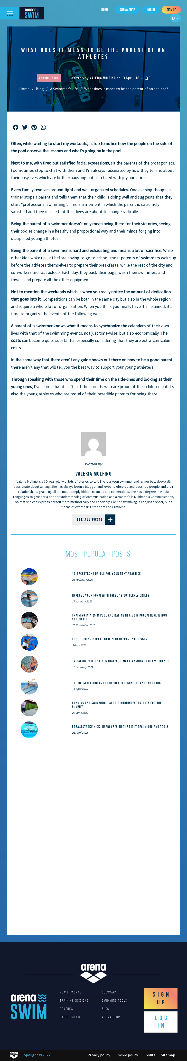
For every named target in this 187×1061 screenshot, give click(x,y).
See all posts (96, 519)
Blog (40, 88)
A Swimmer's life (64, 88)
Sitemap (168, 1054)
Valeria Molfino (103, 78)
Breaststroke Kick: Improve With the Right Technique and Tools (120, 727)
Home (104, 9)
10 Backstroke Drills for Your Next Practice (106, 573)
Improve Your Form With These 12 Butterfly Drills (110, 595)
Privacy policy (98, 1054)
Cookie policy (127, 1054)
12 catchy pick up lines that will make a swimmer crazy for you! (121, 661)
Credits (149, 1054)
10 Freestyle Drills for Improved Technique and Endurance (117, 683)
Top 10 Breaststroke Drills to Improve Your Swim (110, 639)
